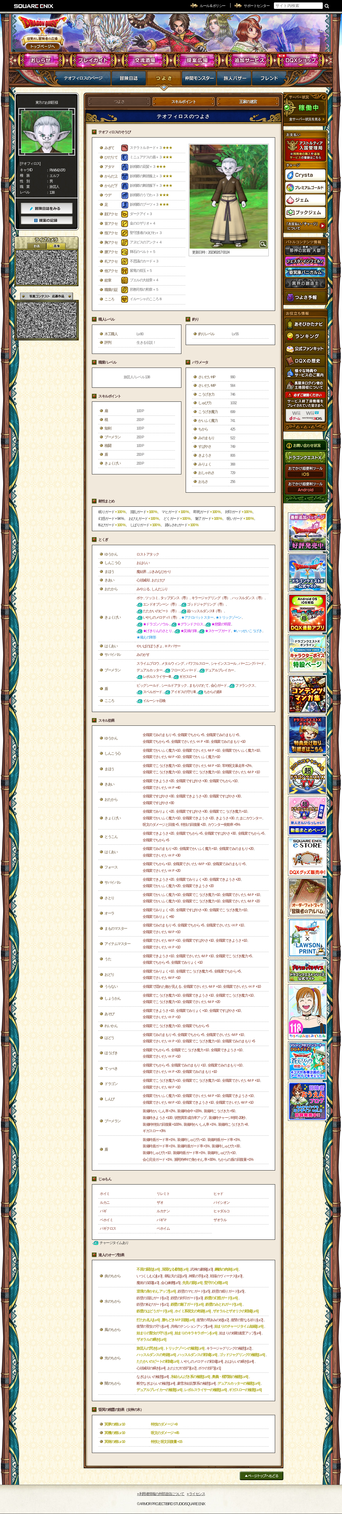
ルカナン (163, 1211)
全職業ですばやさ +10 (197, 940)
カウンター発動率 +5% (224, 824)
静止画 (56, 246)
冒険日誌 (128, 80)
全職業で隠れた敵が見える (162, 986)
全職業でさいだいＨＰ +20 (161, 870)
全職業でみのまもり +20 (160, 849)
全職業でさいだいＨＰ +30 (190, 741)
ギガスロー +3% (154, 1131)
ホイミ (105, 1194)
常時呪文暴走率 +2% (236, 766)
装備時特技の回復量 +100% (162, 1124)
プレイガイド (93, 60)
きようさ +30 (225, 818)
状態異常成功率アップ (190, 1118)
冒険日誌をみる (47, 208)
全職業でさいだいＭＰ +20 (241, 901)
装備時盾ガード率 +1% (159, 1140)
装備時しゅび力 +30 (225, 1146)
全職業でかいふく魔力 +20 (161, 886)
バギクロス (108, 1228)
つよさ (163, 80)
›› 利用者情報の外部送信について (161, 1494)
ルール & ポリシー (212, 6)
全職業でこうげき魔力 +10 (161, 766)
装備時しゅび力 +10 (191, 1140)
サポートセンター (256, 6)
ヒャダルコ (221, 1211)
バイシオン (221, 1202)
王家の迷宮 (248, 101)
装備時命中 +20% (189, 1111)
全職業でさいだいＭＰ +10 (201, 750)
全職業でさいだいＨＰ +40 (161, 788)
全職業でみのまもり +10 (228, 741)
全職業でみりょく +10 (186, 962)
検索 (327, 6)
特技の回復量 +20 (193, 824)
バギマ (161, 1220)
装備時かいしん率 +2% (159, 1111)
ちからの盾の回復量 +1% (235, 1159)
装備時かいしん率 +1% (200, 1124)
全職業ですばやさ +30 (191, 781)
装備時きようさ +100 (157, 1118)
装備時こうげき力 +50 (219, 1111)
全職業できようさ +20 (158, 781)
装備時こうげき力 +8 (233, 1124)
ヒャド (218, 1194)
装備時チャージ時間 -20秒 (227, 1118)
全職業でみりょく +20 (158, 811)
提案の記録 (47, 220)
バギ (103, 1211)
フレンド (269, 80)
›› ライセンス (196, 1494)
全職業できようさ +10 (231, 940)
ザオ (160, 1202)
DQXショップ (300, 60)
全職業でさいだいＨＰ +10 (225, 925)
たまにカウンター (249, 818)
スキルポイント (183, 101)
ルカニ (105, 1202)
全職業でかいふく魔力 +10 (161, 750)
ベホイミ (106, 1220)
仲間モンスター (198, 80)
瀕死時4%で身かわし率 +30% (195, 1159)
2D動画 (36, 246)
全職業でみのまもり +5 (159, 735)
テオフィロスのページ (83, 78)
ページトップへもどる (261, 1475)
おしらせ (41, 60)
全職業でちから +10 (223, 781)
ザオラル (219, 1220)
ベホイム (163, 1228)
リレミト (163, 1194)
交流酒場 (145, 60)
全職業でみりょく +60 (158, 917)
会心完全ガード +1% (157, 1159)
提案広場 (197, 60)
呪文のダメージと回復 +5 (161, 824)
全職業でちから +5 (190, 735)
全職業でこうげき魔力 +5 (234, 956)
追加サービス (249, 60)
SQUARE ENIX (34, 6)
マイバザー (234, 80)
